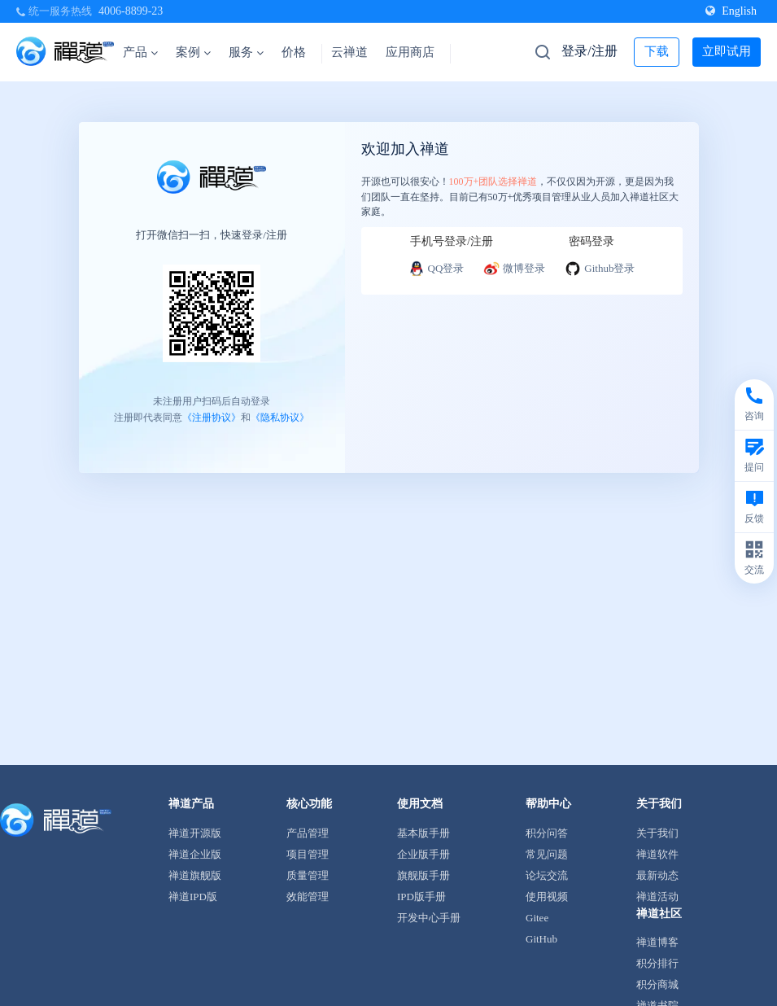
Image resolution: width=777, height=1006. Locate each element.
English (731, 11)
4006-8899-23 (130, 11)
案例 (193, 52)
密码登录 (591, 241)
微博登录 (514, 268)
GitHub (541, 939)
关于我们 (657, 833)
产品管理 (307, 833)
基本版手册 (423, 833)
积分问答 (547, 833)
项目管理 (307, 854)
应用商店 (410, 52)
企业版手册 (423, 854)
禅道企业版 (194, 854)
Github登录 (600, 268)
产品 (140, 52)
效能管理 (307, 896)
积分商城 (657, 984)
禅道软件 (657, 854)
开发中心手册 (429, 918)
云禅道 (349, 52)
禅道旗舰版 (194, 875)
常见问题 (547, 854)
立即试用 (726, 51)
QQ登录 (436, 268)
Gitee (537, 918)
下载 (656, 51)
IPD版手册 (421, 896)
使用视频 (547, 896)
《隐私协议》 (280, 416)
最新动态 (657, 875)
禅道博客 (657, 942)
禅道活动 (657, 896)
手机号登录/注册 (451, 241)
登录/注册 (589, 51)
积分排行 (657, 963)
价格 (294, 52)
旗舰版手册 (423, 875)
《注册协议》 (211, 416)
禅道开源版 (194, 833)
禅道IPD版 (192, 896)
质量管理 (307, 875)
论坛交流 (547, 875)
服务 (246, 52)
